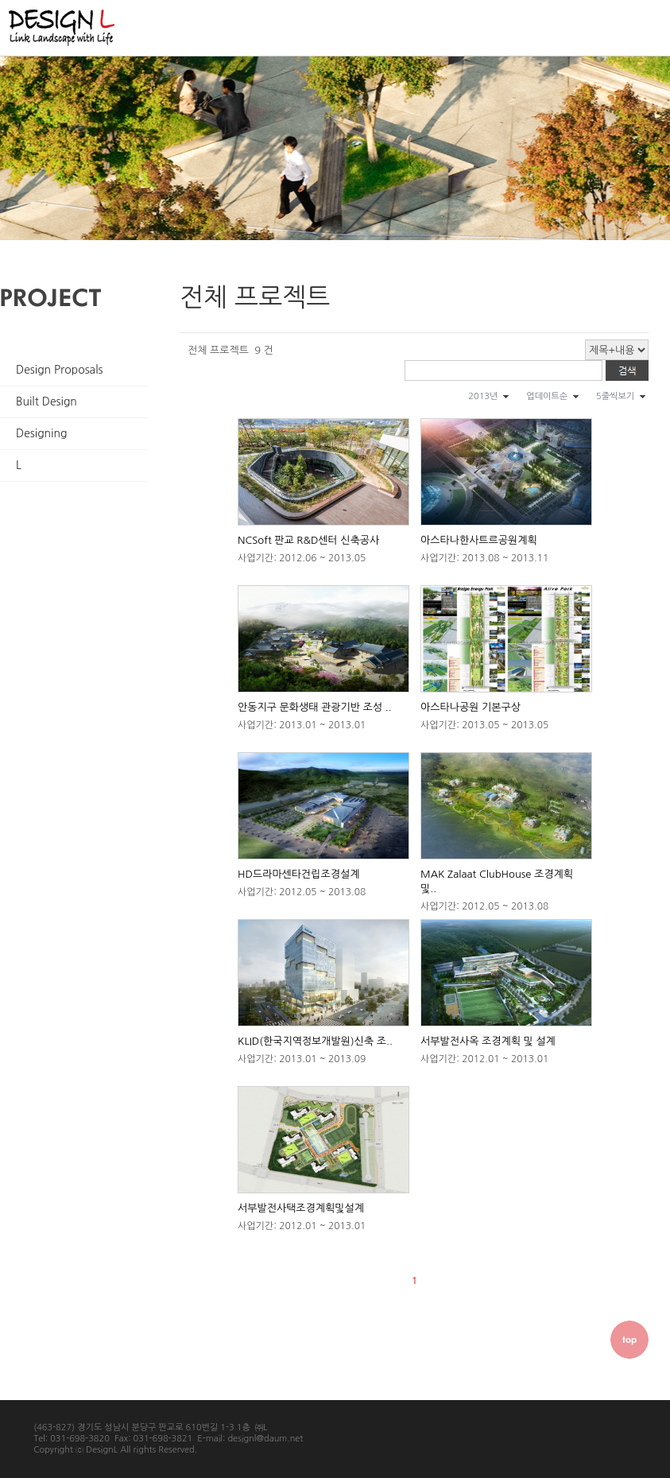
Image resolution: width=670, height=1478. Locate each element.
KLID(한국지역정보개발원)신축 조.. (315, 1041)
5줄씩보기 (615, 396)
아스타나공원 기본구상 (470, 707)
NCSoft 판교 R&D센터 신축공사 (308, 540)
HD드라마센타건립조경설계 (298, 874)
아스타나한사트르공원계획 (478, 540)
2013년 (483, 396)
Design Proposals (59, 369)
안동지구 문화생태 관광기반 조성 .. (315, 707)
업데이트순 (546, 396)
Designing (41, 433)
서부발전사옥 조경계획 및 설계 (488, 1041)
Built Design (46, 401)
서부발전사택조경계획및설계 (301, 1208)
